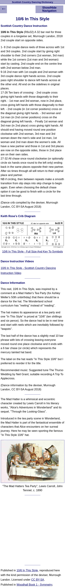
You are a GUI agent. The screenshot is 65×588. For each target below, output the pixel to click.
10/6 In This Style (27, 570)
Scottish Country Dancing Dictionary (32, 2)
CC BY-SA (37, 579)
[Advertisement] (32, 530)
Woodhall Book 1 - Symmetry (34, 584)
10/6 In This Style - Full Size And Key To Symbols (32, 251)
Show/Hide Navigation (49, 9)
